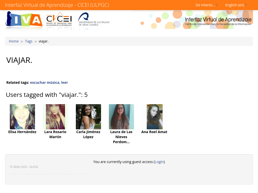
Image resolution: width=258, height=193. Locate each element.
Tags (29, 41)
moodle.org (82, 174)
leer (64, 82)
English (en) (236, 5)
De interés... (207, 5)
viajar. (44, 41)
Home (14, 41)
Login (159, 161)
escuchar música (44, 82)
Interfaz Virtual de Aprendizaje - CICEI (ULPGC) (57, 5)
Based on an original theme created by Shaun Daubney (41, 174)
